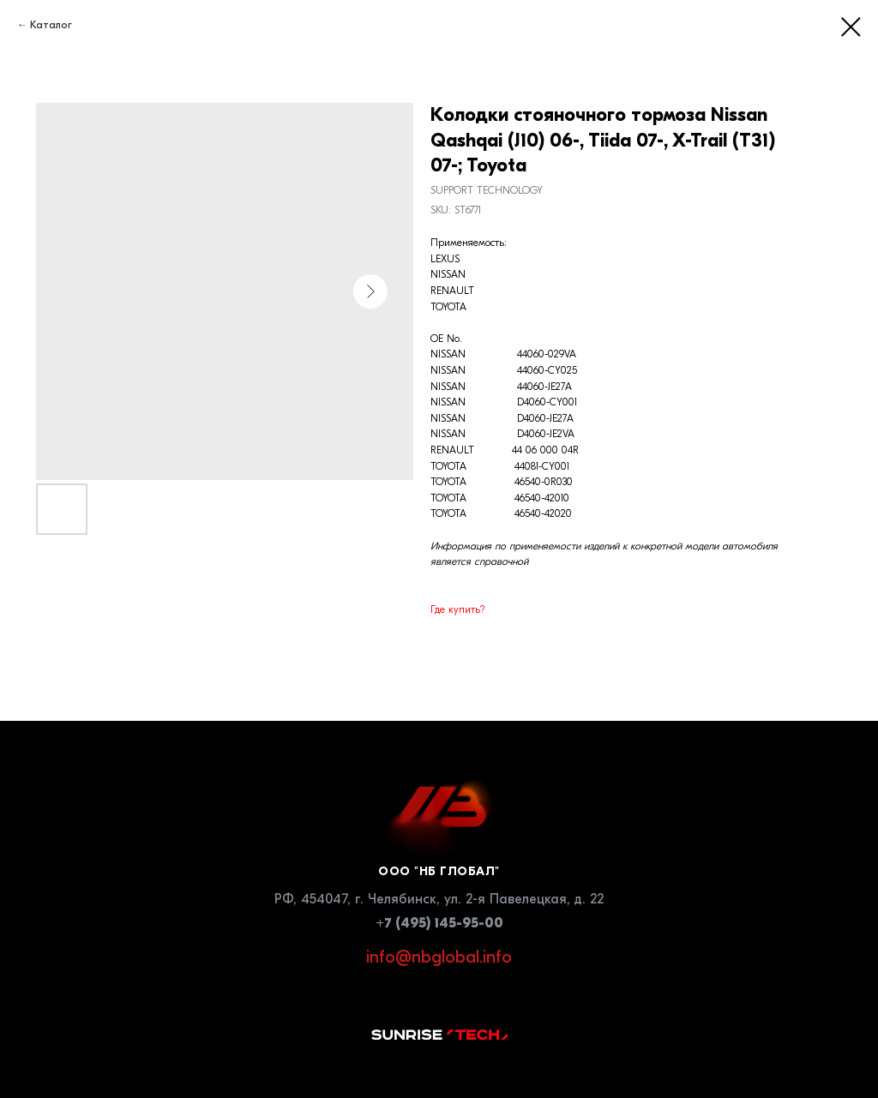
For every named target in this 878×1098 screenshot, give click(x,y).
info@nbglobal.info (439, 957)
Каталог (51, 25)
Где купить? (457, 609)
